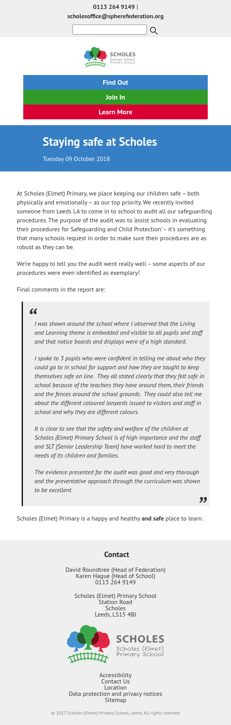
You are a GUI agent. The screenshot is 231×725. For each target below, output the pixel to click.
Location (115, 687)
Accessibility (115, 675)
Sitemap (115, 700)
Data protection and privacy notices (115, 693)
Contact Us (115, 681)
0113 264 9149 (114, 6)
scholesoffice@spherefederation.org (115, 16)
